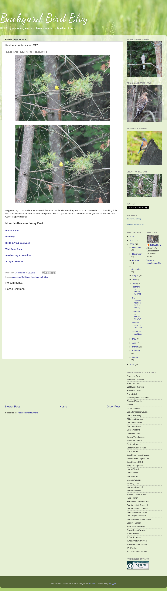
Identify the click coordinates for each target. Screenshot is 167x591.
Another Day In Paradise (18, 255)
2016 (132, 244)
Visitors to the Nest (137, 332)
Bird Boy (10, 236)
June (134, 283)
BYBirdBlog (155, 245)
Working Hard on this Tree (137, 325)
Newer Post (12, 406)
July (134, 279)
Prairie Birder (12, 230)
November (137, 254)
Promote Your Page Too (135, 224)
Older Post (113, 406)
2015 (132, 364)
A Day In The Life (14, 261)
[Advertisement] (62, 382)
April (134, 343)
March (135, 347)
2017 (132, 240)
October (135, 260)
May (134, 339)
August (135, 275)
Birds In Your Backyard (17, 243)
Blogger (112, 583)
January (135, 357)
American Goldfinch (21, 277)
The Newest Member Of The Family (137, 303)
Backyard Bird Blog (44, 18)
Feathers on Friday (39, 277)
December (137, 248)
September (136, 269)
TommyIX (92, 583)
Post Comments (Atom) (28, 413)
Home (63, 406)
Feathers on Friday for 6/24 (136, 290)
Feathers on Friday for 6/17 (136, 315)
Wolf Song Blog (13, 249)
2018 (132, 236)
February (136, 351)
